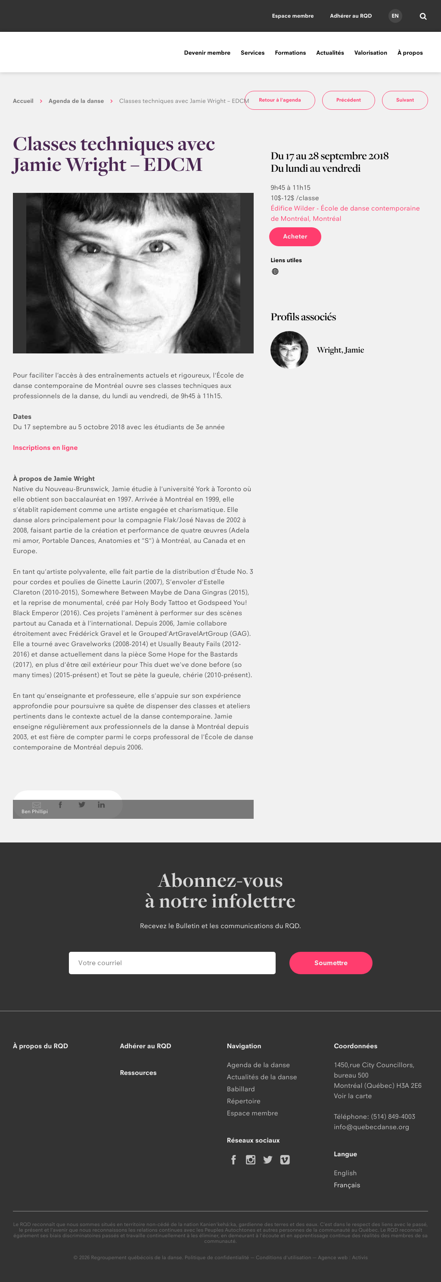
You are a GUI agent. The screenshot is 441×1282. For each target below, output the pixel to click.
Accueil (23, 101)
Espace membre (293, 15)
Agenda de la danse (76, 101)
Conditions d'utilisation (283, 1257)
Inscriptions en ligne (45, 447)
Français (347, 1185)
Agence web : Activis (343, 1257)
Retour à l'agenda (280, 100)
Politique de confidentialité (217, 1257)
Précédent (348, 100)
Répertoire (244, 1101)
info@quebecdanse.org (371, 1127)
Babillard (241, 1089)
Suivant (405, 100)
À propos (410, 53)
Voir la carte (353, 1096)
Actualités (330, 53)
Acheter (295, 236)
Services (252, 53)
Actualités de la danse (262, 1077)
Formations (290, 53)
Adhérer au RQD (351, 15)
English (345, 1173)
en (394, 15)
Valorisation (370, 53)
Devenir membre (207, 53)
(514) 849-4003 (393, 1116)
